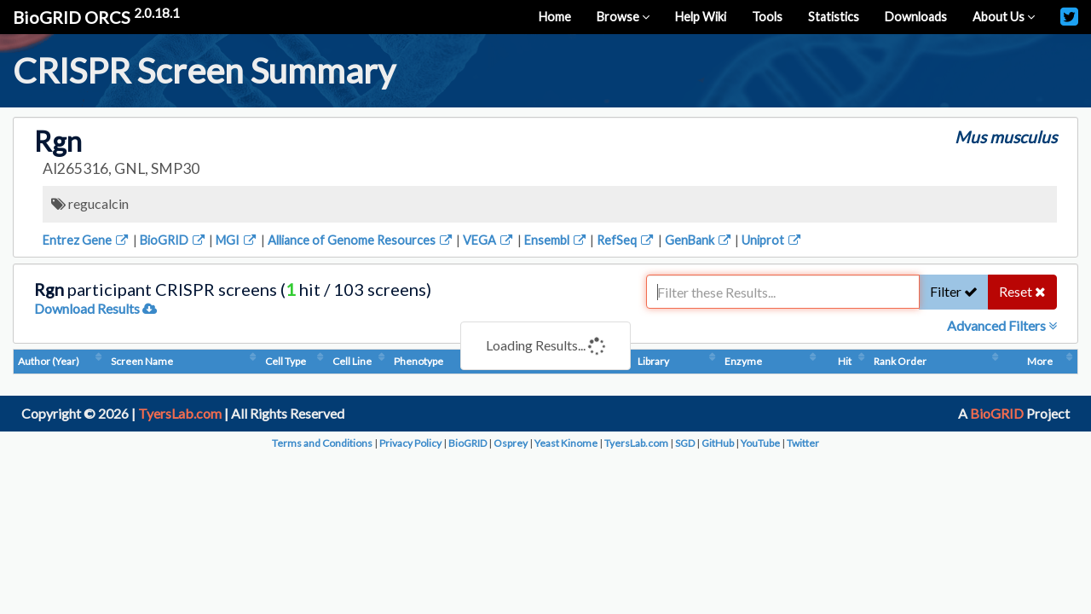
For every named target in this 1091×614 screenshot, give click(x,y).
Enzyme (877, 361)
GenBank (699, 240)
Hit (971, 361)
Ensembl (556, 240)
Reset (1022, 291)
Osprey (511, 443)
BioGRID (173, 240)
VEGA (489, 240)
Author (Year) (48, 361)
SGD (685, 443)
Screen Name (207, 361)
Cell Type (267, 361)
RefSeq (626, 240)
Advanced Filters (1002, 325)
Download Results (95, 308)
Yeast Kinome (565, 443)
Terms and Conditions (322, 443)
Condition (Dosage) (644, 361)
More (1060, 361)
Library (834, 361)
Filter (954, 291)
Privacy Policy (410, 443)
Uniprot (772, 240)
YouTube (760, 443)
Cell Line (379, 361)
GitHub (717, 443)
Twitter (803, 443)
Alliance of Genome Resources (361, 240)
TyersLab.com (180, 413)
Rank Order (1012, 361)
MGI (237, 240)
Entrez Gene (86, 240)
